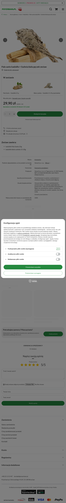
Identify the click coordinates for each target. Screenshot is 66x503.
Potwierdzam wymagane (33, 273)
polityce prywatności (24, 233)
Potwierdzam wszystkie (33, 267)
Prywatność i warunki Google (31, 235)
